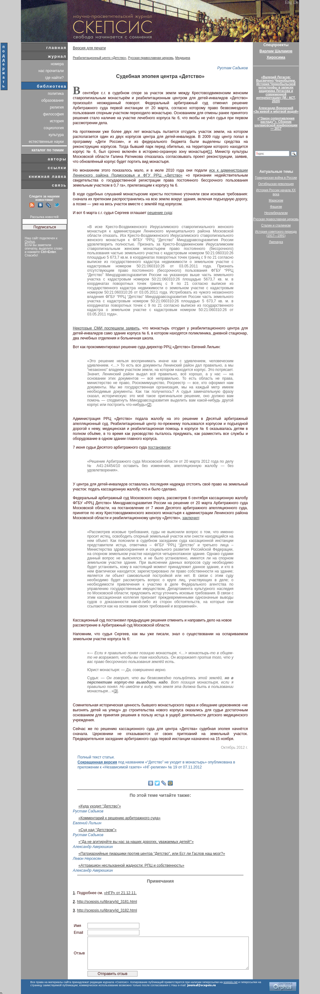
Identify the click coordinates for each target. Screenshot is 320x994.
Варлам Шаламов (275, 51)
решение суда (160, 213)
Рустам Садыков (232, 68)
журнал (57, 56)
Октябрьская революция (276, 184)
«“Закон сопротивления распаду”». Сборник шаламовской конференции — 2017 (276, 123)
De (295, 2)
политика (56, 93)
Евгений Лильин (87, 823)
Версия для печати (89, 48)
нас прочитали (51, 71)
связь (59, 185)
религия (57, 107)
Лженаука (276, 242)
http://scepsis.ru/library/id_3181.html (107, 901)
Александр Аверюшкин (93, 847)
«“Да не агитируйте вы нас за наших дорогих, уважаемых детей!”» (136, 842)
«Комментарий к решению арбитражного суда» (119, 818)
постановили (159, 447)
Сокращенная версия (97, 762)
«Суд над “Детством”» (97, 830)
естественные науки (46, 141)
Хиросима (276, 57)
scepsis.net (230, 982)
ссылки (57, 167)
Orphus (30, 241)
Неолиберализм (276, 213)
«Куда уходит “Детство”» (99, 806)
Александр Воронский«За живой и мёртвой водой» (275, 109)
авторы (57, 159)
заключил (190, 518)
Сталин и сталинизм (276, 225)
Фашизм (276, 206)
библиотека (52, 86)
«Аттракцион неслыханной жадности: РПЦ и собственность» (131, 865)
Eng (288, 2)
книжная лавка (48, 176)
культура (56, 135)
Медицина (182, 58)
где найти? (54, 78)
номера (57, 64)
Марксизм (276, 200)
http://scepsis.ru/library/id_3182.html (107, 910)
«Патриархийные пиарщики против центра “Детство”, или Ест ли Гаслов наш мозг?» (151, 853)
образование (52, 100)
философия (53, 114)
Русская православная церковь (151, 58)
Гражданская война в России (276, 177)
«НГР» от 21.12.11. (120, 893)
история (57, 121)
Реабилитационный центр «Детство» (99, 58)
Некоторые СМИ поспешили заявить (106, 328)
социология (54, 128)
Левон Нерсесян (87, 858)
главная (56, 47)
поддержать (4, 66)
